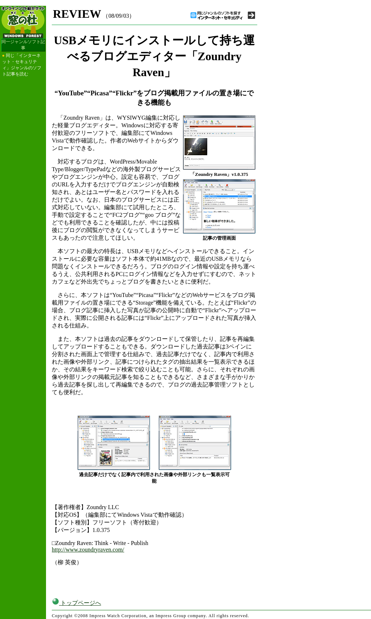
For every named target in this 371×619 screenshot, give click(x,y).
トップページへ (76, 603)
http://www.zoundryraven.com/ (88, 549)
